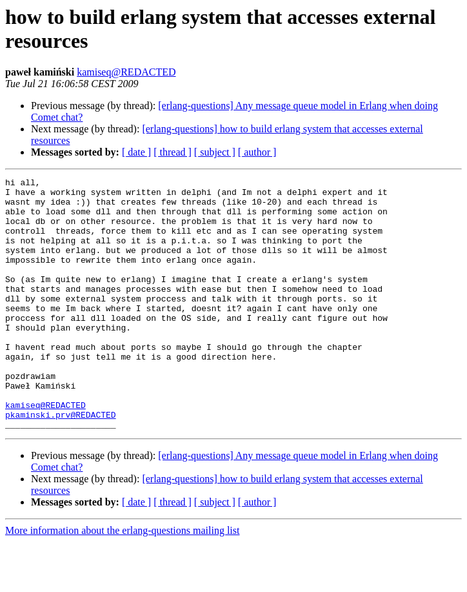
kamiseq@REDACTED (126, 71)
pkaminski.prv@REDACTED (60, 463)
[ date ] (136, 152)
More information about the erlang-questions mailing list (122, 580)
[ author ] (257, 152)
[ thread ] (173, 152)
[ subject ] (214, 152)
